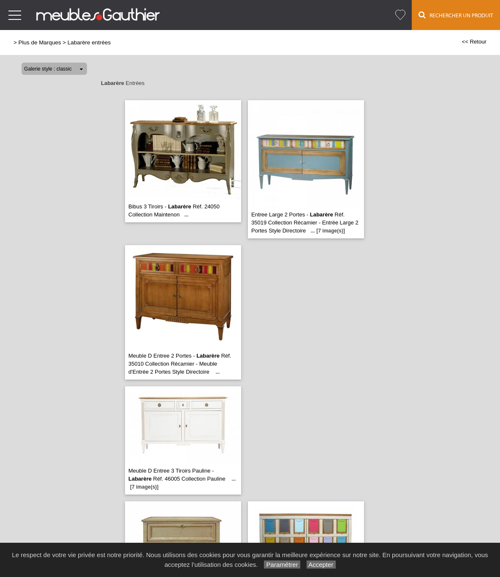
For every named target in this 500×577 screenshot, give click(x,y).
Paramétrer (281, 564)
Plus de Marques (40, 42)
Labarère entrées (89, 42)
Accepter (321, 564)
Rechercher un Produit (455, 15)
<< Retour (474, 41)
